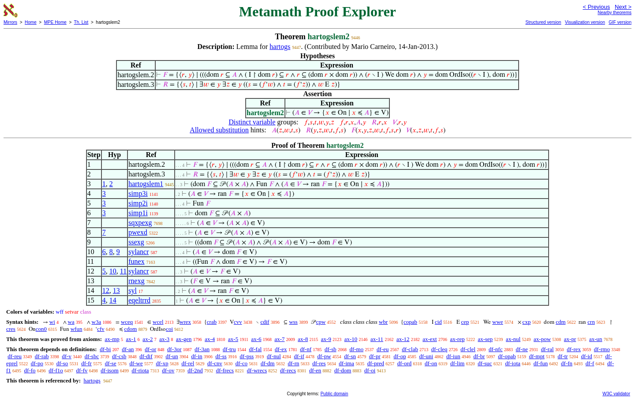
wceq (127, 322)
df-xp (162, 363)
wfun (76, 329)
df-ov (168, 370)
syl (132, 290)
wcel (158, 322)
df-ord (404, 363)
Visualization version (585, 22)
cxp (527, 322)
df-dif (146, 356)
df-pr (375, 356)
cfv (101, 329)
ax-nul (513, 339)
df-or (150, 349)
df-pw (324, 356)
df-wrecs (257, 370)
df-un (172, 356)
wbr (383, 322)
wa (71, 322)
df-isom (109, 370)
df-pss (247, 356)
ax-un (595, 339)
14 (112, 300)
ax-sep (485, 339)
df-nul (274, 356)
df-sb (330, 349)
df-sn (350, 356)
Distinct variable (251, 122)
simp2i (138, 203)
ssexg (136, 242)
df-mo (356, 349)
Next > (623, 7)
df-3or (174, 349)
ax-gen (183, 339)
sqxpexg (140, 222)
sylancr (138, 251)
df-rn (293, 363)
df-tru (229, 349)
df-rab (42, 356)
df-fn (566, 363)
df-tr (563, 356)
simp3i (138, 193)
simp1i (138, 213)
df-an (128, 349)
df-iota (512, 363)
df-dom (342, 370)
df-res (318, 363)
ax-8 (303, 339)
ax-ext (429, 339)
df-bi (105, 349)
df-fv (82, 370)
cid (438, 322)
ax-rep (457, 339)
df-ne (521, 349)
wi (52, 322)
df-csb (119, 356)
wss (293, 322)
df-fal (255, 349)
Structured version (543, 22)
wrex (185, 322)
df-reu (14, 356)
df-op (399, 356)
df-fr (86, 363)
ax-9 (326, 339)
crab (212, 322)
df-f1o (56, 370)
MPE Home (55, 22)
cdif (264, 322)
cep (465, 322)
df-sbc (92, 356)
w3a (96, 322)
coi (169, 329)
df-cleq (439, 349)
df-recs (288, 370)
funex (136, 261)
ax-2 (147, 339)
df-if (299, 356)
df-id (586, 356)
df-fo (30, 370)
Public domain (334, 393)
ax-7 (279, 339)
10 (112, 271)
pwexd (137, 232)
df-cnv (214, 363)
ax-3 (164, 339)
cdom (130, 329)
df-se (110, 363)
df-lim (457, 363)
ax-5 (233, 339)
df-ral (547, 349)
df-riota (140, 370)
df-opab (506, 356)
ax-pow (542, 339)
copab (410, 322)
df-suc (485, 363)
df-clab (410, 349)
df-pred (375, 363)
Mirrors (10, 22)
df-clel (467, 349)
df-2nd (195, 370)
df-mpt (536, 356)
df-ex (281, 349)
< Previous (596, 7)
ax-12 (403, 339)
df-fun (541, 363)
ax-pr (570, 339)
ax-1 (131, 339)
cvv (238, 322)
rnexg (136, 281)
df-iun (453, 356)
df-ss (221, 356)
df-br (479, 356)
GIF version (620, 22)
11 (123, 271)
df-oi (369, 370)
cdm (560, 322)
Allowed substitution (219, 130)
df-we (135, 363)
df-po (37, 363)
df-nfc (496, 349)
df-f (590, 363)
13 (116, 290)
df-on (431, 363)
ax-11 (376, 339)
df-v (66, 356)
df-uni (426, 356)
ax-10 (351, 339)
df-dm (268, 363)
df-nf (305, 349)
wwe (497, 322)
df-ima (346, 363)
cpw (321, 322)
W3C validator (616, 393)
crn (591, 322)
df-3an (201, 349)
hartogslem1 (145, 183)
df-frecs (225, 370)
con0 (41, 329)
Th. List (81, 22)
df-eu (382, 349)
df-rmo (602, 349)
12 (105, 290)
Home (31, 22)
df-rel (187, 363)
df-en (315, 370)
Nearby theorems (614, 12)
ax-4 (210, 339)
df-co (241, 363)
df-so (62, 363)
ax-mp (112, 339)
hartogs (279, 46)
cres (10, 329)
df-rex (574, 349)
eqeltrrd (139, 300)
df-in (196, 356)
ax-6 (256, 339)
